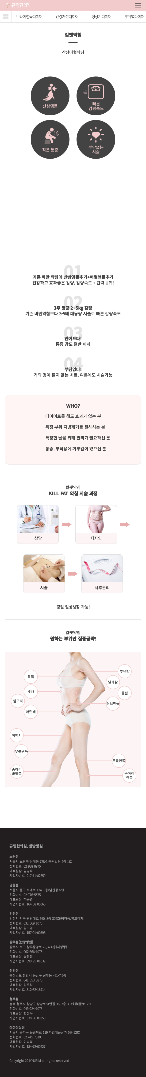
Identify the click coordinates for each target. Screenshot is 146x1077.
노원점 (14, 856)
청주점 (14, 999)
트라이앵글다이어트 (31, 17)
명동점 (14, 885)
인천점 (14, 913)
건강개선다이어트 (68, 17)
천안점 (14, 970)
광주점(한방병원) (21, 942)
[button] (6, 16)
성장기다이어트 (103, 17)
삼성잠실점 (17, 1027)
